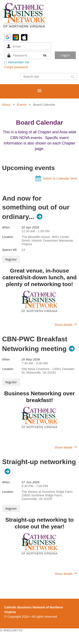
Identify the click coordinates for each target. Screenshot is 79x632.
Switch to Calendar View (60, 178)
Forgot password (16, 67)
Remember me (18, 62)
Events (22, 104)
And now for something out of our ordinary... (36, 207)
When (6, 227)
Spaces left (9, 249)
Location (7, 237)
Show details (63, 324)
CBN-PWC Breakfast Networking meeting (34, 343)
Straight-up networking (39, 462)
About (6, 104)
